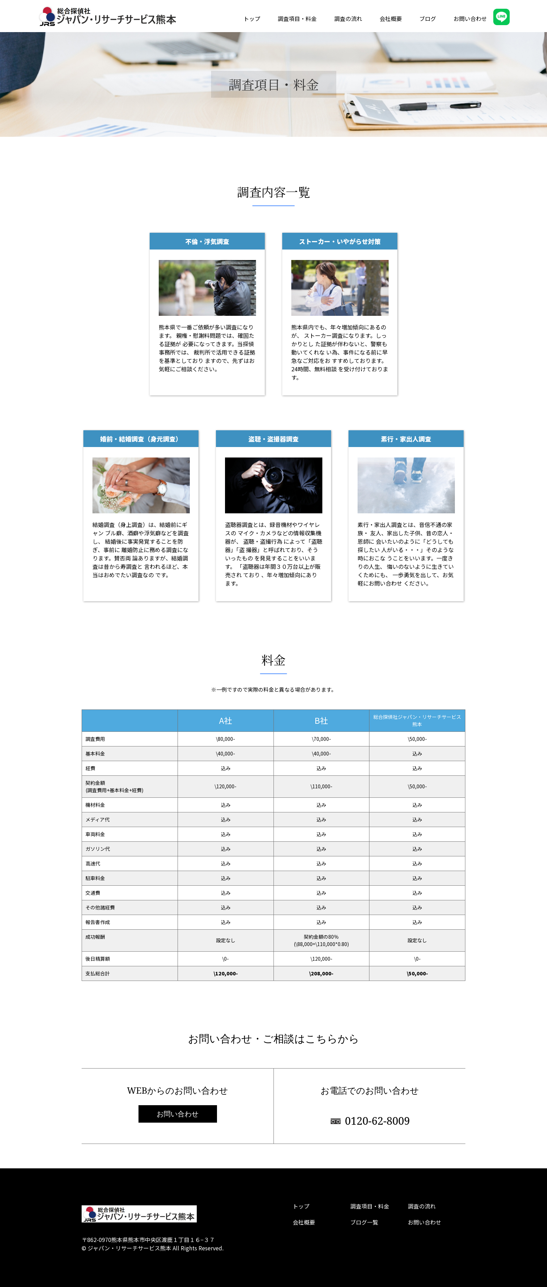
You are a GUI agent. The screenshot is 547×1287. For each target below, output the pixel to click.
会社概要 (391, 18)
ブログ (427, 18)
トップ (251, 18)
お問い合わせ (470, 18)
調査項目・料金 (297, 18)
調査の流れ (348, 18)
